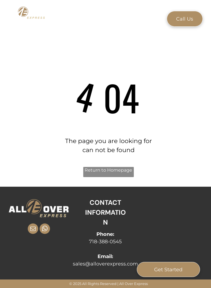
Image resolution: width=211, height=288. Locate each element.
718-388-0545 (105, 242)
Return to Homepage (108, 170)
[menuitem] (73, 18)
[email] (33, 229)
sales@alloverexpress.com (105, 264)
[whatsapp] (45, 229)
